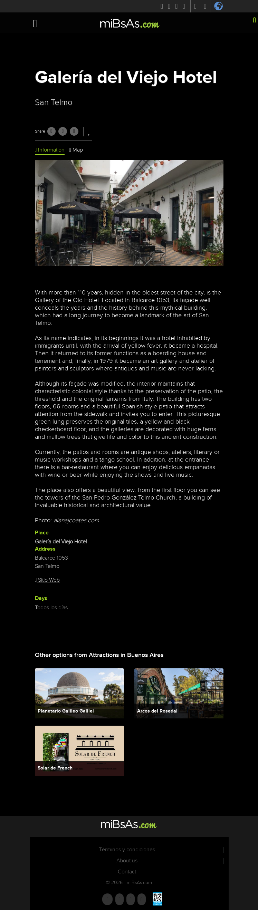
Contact (127, 872)
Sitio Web (47, 580)
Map (76, 150)
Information (50, 150)
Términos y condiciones (127, 849)
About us (126, 861)
